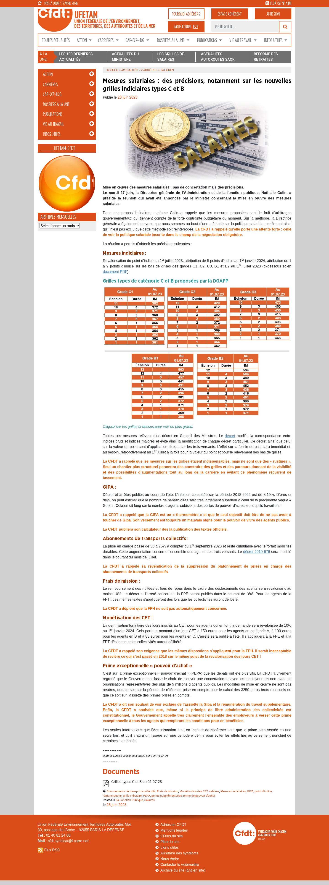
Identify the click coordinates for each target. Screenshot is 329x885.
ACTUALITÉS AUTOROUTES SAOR (218, 57)
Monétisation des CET (194, 791)
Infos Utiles (273, 40)
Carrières (106, 40)
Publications (207, 40)
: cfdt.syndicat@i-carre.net (63, 841)
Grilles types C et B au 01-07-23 (136, 782)
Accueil (112, 70)
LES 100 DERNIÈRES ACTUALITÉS (76, 57)
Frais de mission (167, 791)
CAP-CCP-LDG (135, 40)
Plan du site (170, 842)
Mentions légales (174, 830)
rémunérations (112, 795)
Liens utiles (169, 847)
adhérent (229, 13)
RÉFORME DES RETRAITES (266, 57)
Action (82, 40)
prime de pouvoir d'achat (199, 795)
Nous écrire (169, 859)
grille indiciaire (132, 795)
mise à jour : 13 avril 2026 (58, 3)
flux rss (275, 3)
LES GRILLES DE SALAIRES (170, 57)
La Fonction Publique (129, 800)
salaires (214, 791)
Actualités (129, 70)
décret (230, 436)
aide (288, 3)
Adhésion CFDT (173, 825)
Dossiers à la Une (171, 40)
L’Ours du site (171, 836)
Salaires (149, 800)
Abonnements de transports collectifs (131, 791)
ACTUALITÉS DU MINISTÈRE (125, 57)
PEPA (146, 795)
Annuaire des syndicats (179, 853)
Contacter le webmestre (179, 865)
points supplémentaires (166, 795)
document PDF (115, 272)
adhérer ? (186, 13)
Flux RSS (52, 850)
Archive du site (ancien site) (182, 870)
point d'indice (263, 791)
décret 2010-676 (256, 552)
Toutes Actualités (56, 40)
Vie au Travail (240, 40)
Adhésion (273, 13)
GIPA (250, 791)
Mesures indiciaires (233, 791)
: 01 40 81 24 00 (54, 835)
